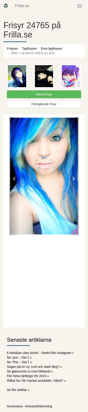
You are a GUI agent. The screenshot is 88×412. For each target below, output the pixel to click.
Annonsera (15, 406)
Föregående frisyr (44, 104)
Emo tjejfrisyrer (51, 48)
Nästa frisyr (44, 94)
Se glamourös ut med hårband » (30, 371)
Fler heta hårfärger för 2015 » (28, 376)
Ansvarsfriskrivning (38, 406)
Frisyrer (12, 48)
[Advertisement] (44, 281)
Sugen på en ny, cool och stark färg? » (34, 367)
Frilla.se (22, 5)
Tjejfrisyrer (29, 48)
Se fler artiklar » (18, 390)
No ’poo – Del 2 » (19, 357)
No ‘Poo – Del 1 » (19, 362)
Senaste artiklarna (29, 340)
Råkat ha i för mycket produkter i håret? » (36, 380)
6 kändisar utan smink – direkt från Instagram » (40, 353)
